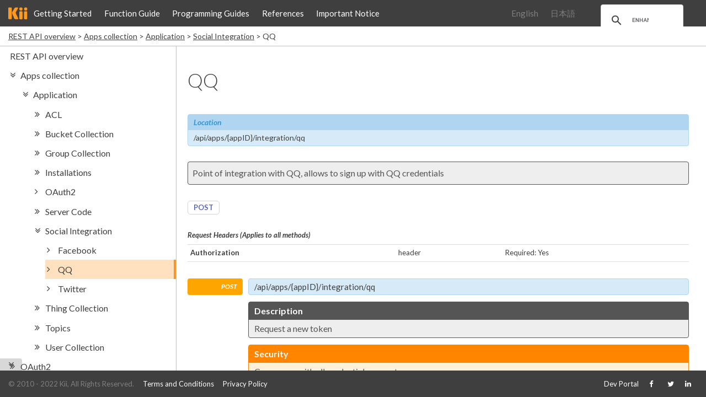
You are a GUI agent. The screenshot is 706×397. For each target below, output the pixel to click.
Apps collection (110, 36)
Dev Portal (621, 383)
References (283, 13)
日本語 (562, 13)
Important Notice (347, 13)
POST (203, 207)
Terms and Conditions (178, 383)
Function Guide (132, 13)
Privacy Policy (245, 383)
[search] (640, 20)
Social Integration (223, 36)
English (524, 13)
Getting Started (63, 13)
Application (165, 36)
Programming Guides (210, 13)
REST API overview (42, 36)
